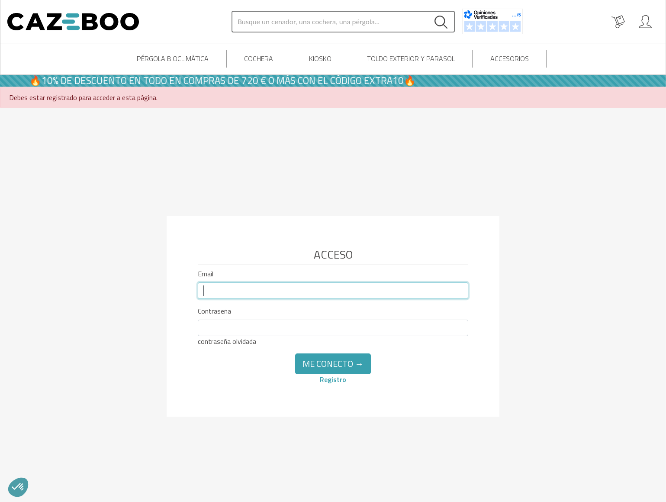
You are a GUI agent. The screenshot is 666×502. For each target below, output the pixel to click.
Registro (333, 379)
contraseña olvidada (227, 341)
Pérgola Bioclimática (173, 58)
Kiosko (320, 58)
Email (205, 274)
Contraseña (214, 311)
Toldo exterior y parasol (411, 58)
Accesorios (509, 58)
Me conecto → (333, 363)
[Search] (330, 21)
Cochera (258, 58)
